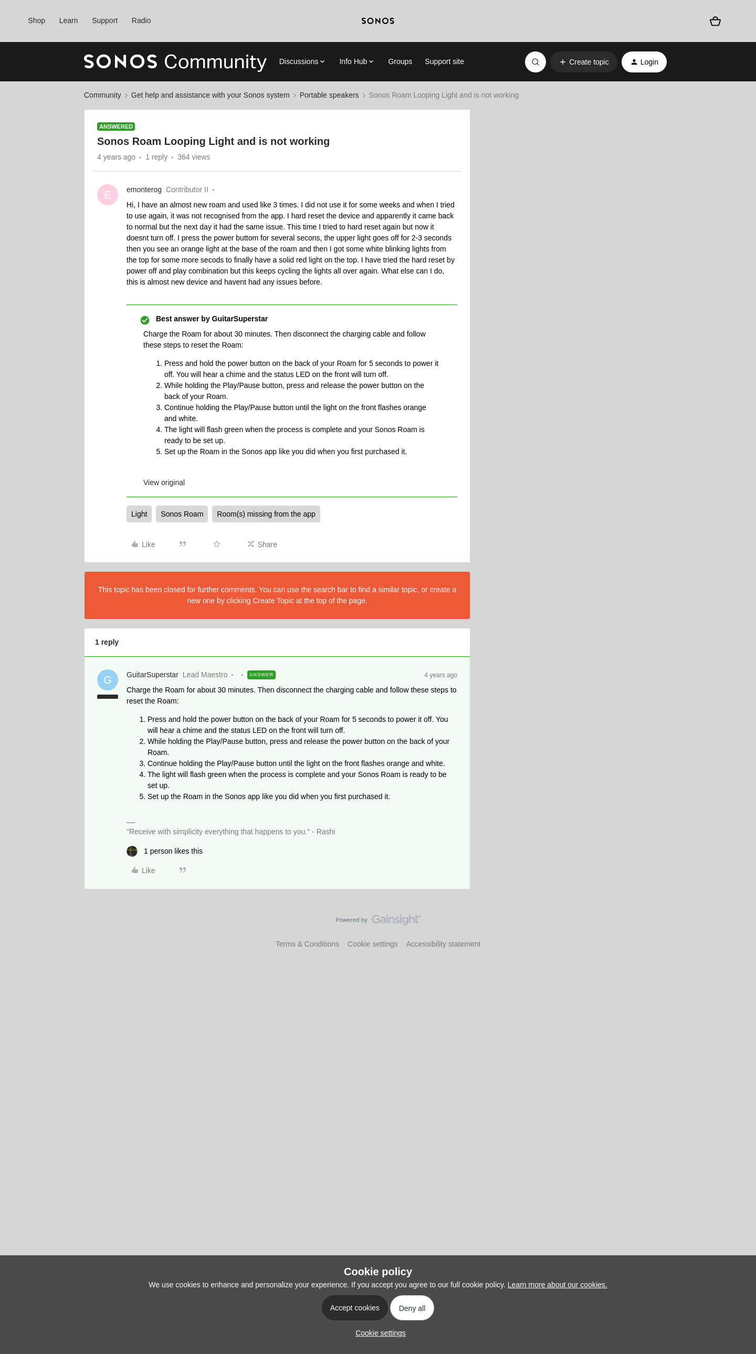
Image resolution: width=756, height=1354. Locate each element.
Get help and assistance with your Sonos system (210, 95)
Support (105, 20)
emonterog (144, 189)
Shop (36, 20)
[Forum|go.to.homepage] (175, 61)
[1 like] (165, 851)
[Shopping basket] (715, 21)
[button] (583, 61)
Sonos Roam (182, 514)
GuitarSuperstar (152, 674)
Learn (68, 20)
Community (102, 95)
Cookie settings (373, 944)
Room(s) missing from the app (266, 514)
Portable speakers (329, 95)
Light (139, 514)
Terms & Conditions (307, 944)
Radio (141, 20)
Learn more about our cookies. (557, 1284)
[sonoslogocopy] (378, 21)
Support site (444, 61)
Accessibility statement (443, 944)
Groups (400, 61)
